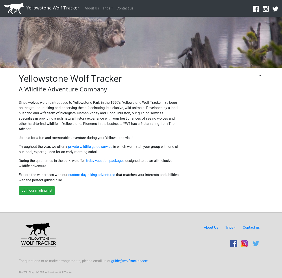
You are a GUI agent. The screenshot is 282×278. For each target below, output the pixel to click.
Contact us (125, 8)
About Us (92, 8)
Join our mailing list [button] (37, 190)
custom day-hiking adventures (91, 175)
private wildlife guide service (90, 147)
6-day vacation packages (105, 161)
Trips (106, 8)
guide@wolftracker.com (129, 261)
